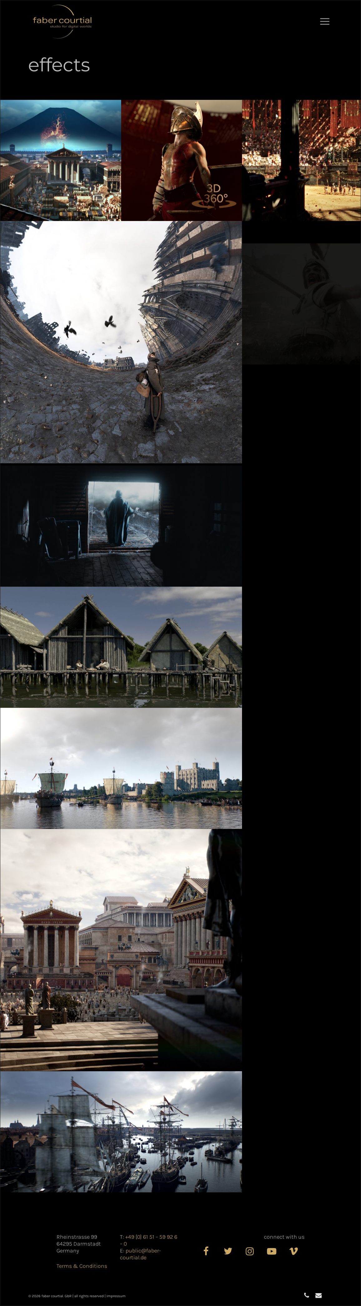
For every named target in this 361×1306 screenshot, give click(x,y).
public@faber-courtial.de (140, 1254)
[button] (324, 21)
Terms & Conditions (82, 1265)
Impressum (116, 1296)
